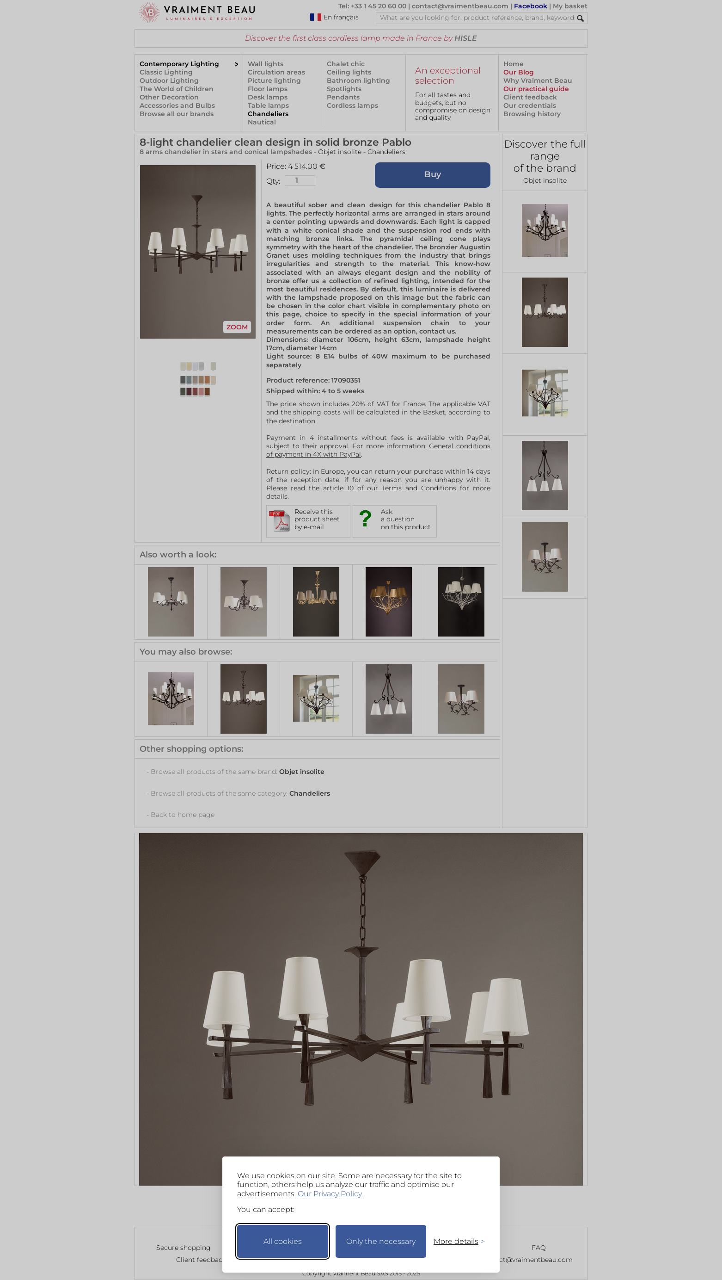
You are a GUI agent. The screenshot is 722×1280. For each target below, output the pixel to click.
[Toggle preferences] (455, 1241)
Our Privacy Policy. (330, 1193)
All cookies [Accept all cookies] (282, 1241)
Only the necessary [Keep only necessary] (381, 1241)
